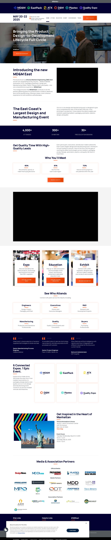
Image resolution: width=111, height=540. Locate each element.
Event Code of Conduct (61, 537)
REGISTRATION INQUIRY (22, 52)
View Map (60, 427)
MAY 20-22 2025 (20, 17)
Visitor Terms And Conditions (47, 537)
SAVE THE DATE (90, 17)
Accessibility (17, 537)
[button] (52, 17)
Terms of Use (34, 537)
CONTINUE (73, 530)
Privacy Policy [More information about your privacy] (21, 533)
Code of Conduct (17, 520)
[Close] (86, 523)
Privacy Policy (25, 537)
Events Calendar (46, 520)
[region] (47, 529)
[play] (77, 78)
